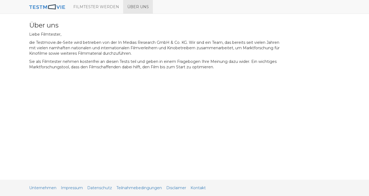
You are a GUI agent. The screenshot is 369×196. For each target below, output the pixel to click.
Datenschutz (99, 187)
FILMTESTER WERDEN (96, 6)
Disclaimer (176, 187)
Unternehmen (42, 187)
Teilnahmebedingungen (139, 187)
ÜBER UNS (138, 6)
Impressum (72, 187)
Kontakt (198, 187)
